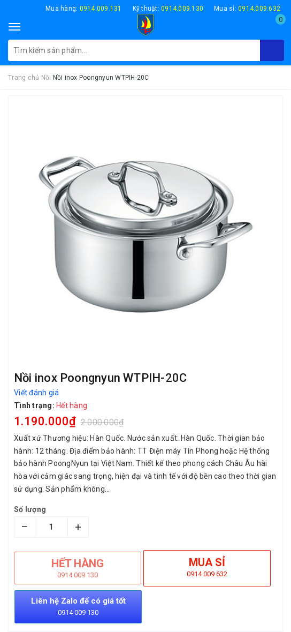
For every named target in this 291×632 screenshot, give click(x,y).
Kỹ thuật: (168, 8)
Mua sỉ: (247, 8)
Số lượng (30, 509)
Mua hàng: (83, 8)
